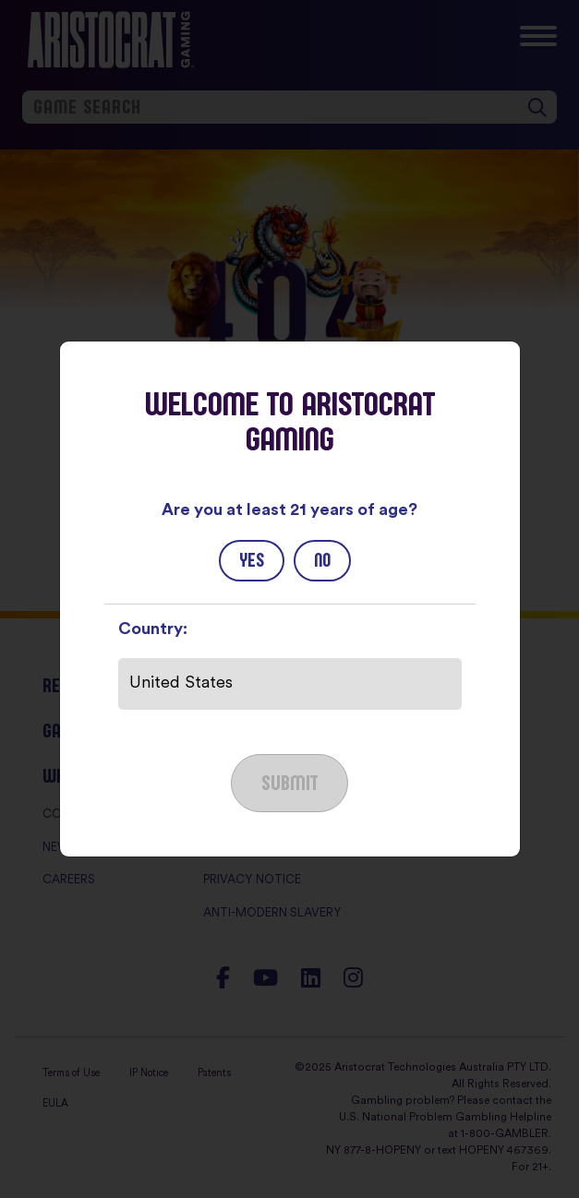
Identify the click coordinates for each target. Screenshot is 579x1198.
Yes (251, 560)
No (322, 560)
